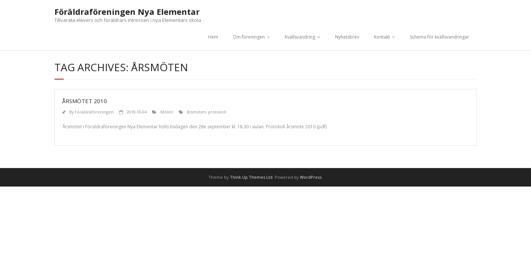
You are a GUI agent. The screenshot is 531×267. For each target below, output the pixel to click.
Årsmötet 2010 (84, 101)
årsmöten (196, 112)
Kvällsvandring (300, 37)
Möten (166, 112)
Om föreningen (249, 37)
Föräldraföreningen (94, 112)
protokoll (217, 112)
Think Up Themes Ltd (251, 177)
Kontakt (382, 37)
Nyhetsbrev (347, 37)
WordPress (310, 177)
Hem (213, 37)
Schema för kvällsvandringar (439, 37)
